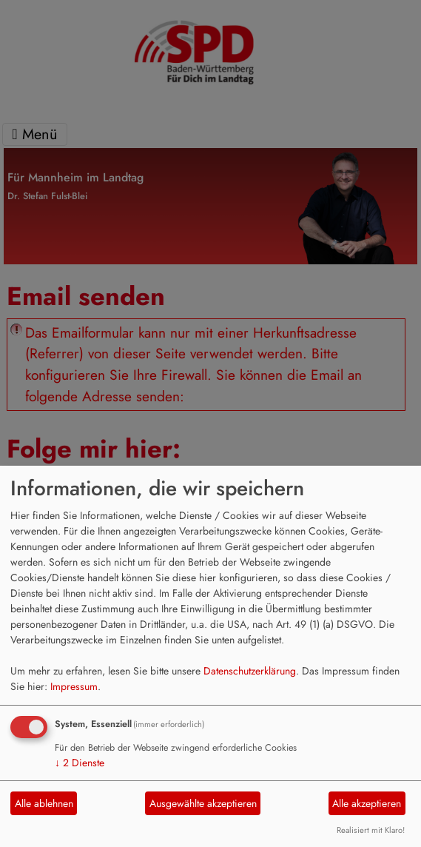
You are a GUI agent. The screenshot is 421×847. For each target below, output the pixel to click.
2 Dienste (79, 762)
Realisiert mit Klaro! (371, 830)
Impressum (74, 686)
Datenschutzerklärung (249, 670)
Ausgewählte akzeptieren (203, 803)
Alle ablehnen (44, 803)
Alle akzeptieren (366, 803)
